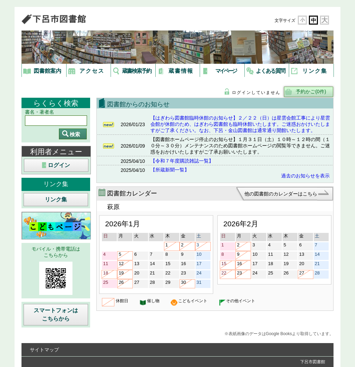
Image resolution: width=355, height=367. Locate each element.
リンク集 (314, 71)
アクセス (91, 71)
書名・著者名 (39, 112)
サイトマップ (44, 349)
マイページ (225, 71)
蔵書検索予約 (136, 71)
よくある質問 (270, 71)
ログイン (59, 165)
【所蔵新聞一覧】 (169, 170)
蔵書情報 (180, 71)
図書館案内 (47, 71)
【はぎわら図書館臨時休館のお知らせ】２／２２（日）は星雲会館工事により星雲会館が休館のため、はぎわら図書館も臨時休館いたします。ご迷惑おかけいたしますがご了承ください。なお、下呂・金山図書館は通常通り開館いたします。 (240, 124)
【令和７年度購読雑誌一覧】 (182, 161)
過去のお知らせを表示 (305, 175)
